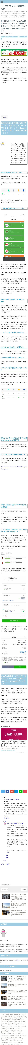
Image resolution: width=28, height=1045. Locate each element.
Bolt (3, 1016)
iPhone (7, 36)
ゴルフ (19, 1028)
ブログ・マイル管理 (18, 1042)
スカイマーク (5, 1033)
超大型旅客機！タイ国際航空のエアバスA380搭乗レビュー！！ (18, 905)
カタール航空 (21, 1026)
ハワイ (24, 1035)
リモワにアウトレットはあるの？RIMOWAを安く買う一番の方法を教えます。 (17, 1004)
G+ (12, 791)
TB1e (6, 1023)
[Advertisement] (14, 101)
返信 (5, 818)
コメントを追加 (5, 864)
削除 (8, 818)
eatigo (17, 1016)
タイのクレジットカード (8, 1035)
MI (22, 1019)
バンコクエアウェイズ (7, 1037)
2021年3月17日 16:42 (17, 823)
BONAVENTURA (9, 1016)
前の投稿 (24, 889)
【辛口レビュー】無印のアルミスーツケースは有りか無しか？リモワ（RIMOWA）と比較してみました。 (17, 998)
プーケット (10, 1040)
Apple (2, 36)
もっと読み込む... (6, 884)
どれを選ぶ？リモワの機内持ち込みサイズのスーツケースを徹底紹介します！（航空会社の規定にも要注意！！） (18, 898)
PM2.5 (11, 1021)
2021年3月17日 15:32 (13, 799)
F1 (21, 1016)
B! (16, 791)
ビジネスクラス (18, 1037)
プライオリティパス (7, 1042)
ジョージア (10, 1030)
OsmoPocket (5, 1021)
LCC (15, 1019)
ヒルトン (4, 1040)
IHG (3, 1019)
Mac (19, 1019)
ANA (3, 1014)
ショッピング (14, 36)
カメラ (3, 1028)
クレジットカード (11, 1028)
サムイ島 (4, 1030)
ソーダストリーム (14, 1033)
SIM (3, 1023)
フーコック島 (18, 1040)
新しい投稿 (5, 889)
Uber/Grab (12, 1023)
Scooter (23, 1021)
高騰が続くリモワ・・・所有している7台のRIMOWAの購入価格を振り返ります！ (17, 992)
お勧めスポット (6, 1026)
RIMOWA (17, 1021)
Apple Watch (13, 1014)
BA (19, 1014)
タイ (22, 1033)
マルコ (9, 823)
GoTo (24, 1016)
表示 (5, 117)
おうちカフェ (20, 1023)
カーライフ (14, 1026)
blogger (24, 1014)
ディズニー (18, 1035)
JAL (12, 1019)
